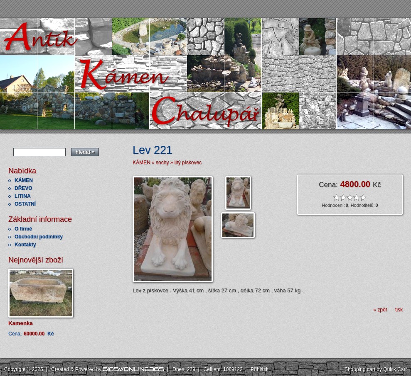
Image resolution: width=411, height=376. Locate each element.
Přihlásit (260, 369)
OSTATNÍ (25, 204)
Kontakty (25, 244)
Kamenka (20, 323)
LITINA (23, 196)
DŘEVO (23, 188)
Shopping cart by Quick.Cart (376, 369)
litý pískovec (188, 162)
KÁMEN (24, 180)
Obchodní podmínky (39, 237)
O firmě (23, 229)
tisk (399, 310)
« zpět (380, 310)
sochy (162, 162)
